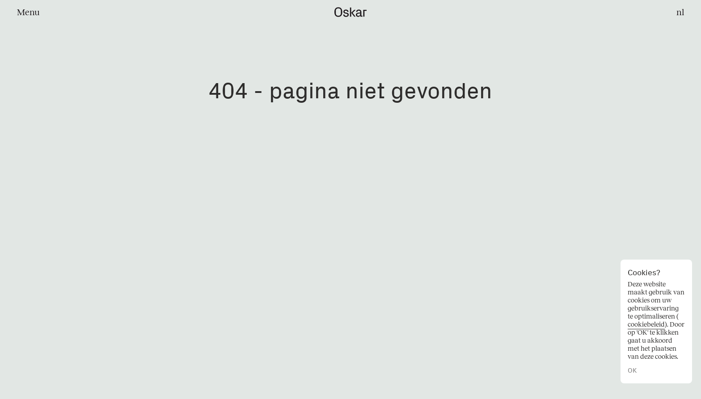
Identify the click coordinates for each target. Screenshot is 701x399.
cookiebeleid (646, 324)
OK (632, 370)
